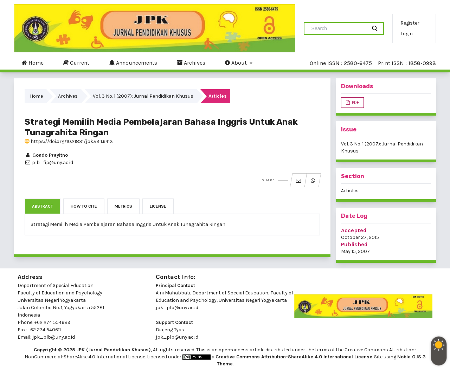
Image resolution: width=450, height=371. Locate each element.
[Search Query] (338, 28)
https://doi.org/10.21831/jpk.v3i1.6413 (69, 141)
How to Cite (84, 206)
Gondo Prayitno (46, 155)
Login (406, 34)
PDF (355, 102)
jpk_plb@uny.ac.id (177, 308)
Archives (191, 62)
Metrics (123, 206)
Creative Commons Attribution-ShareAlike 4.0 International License (294, 357)
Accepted (354, 230)
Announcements (133, 62)
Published (354, 244)
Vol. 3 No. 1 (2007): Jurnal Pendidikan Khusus (143, 96)
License (158, 206)
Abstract (42, 206)
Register (409, 23)
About (236, 62)
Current (76, 62)
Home (33, 62)
